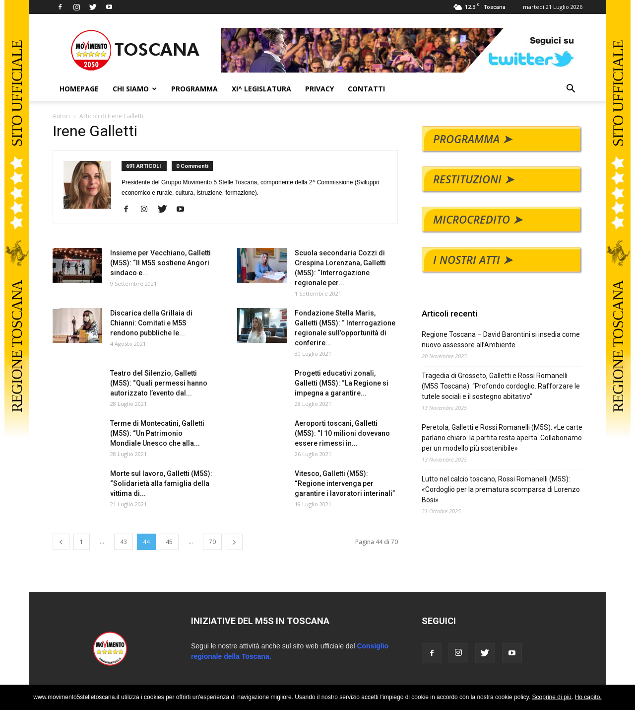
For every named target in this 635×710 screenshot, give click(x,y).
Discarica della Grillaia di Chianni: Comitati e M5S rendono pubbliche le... (151, 323)
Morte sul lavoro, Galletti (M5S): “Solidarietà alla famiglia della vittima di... (161, 483)
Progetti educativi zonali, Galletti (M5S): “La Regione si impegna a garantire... (341, 383)
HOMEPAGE (79, 88)
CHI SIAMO (135, 88)
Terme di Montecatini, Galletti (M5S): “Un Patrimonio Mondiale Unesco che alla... (157, 433)
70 (212, 542)
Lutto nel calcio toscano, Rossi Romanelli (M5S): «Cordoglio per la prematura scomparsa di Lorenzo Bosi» (501, 489)
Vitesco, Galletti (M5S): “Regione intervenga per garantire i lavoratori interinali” (345, 483)
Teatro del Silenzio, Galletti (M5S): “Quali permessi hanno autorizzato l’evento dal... (158, 383)
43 (123, 542)
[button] (570, 89)
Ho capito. (588, 697)
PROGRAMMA (194, 88)
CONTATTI (366, 88)
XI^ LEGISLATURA (261, 88)
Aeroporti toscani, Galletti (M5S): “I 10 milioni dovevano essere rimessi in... (342, 433)
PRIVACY (319, 88)
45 (169, 542)
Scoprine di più (552, 697)
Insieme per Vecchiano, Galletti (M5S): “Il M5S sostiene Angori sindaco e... (160, 263)
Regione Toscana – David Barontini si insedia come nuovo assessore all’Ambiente (501, 339)
